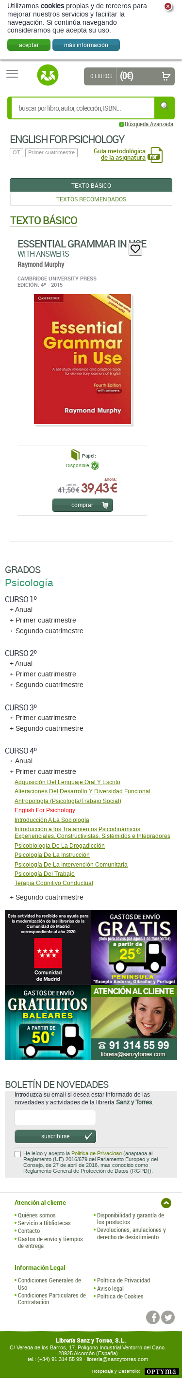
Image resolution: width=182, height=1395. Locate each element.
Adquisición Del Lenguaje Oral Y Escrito (67, 782)
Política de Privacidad (96, 1153)
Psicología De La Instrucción (52, 855)
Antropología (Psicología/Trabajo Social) (68, 801)
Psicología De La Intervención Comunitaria (71, 864)
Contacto (29, 1230)
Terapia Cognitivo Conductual (54, 883)
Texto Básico (91, 185)
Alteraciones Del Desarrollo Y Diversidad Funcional (82, 791)
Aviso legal (110, 1288)
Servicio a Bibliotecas (44, 1222)
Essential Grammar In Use (81, 243)
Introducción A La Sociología (52, 820)
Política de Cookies (120, 1296)
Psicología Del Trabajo (45, 873)
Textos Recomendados (91, 199)
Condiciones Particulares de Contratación (52, 1299)
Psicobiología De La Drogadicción (60, 845)
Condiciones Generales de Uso (49, 1284)
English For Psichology (45, 810)
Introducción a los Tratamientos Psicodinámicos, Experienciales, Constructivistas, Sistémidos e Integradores (92, 832)
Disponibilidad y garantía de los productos (130, 1219)
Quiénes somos (37, 1215)
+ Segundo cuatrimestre (46, 631)
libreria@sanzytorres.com (117, 1359)
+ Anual (21, 609)
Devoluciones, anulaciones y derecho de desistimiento (131, 1233)
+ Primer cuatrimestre (43, 620)
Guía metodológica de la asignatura (120, 154)
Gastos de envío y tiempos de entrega (50, 1242)
